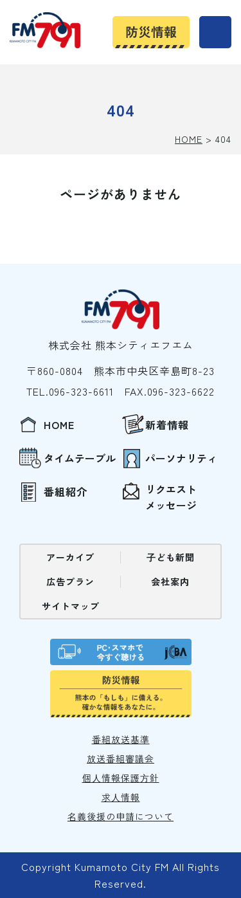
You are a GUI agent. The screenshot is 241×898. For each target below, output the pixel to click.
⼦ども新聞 (171, 557)
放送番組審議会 (120, 758)
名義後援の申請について (120, 816)
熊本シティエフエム (45, 30)
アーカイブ (70, 557)
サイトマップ (71, 606)
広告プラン (70, 581)
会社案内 (170, 581)
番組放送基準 (121, 739)
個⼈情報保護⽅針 (120, 777)
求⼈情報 (121, 797)
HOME (188, 139)
